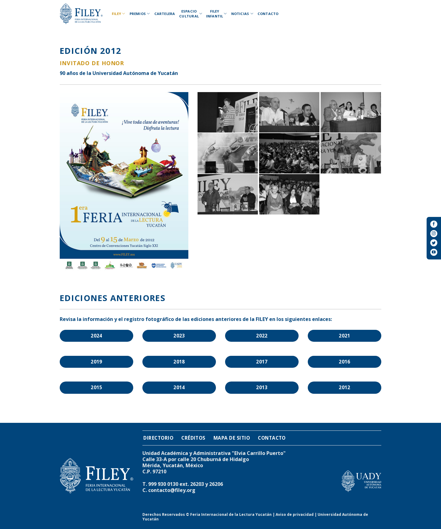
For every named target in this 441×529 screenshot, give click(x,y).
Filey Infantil (216, 13)
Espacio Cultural (190, 13)
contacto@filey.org (171, 490)
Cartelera (164, 13)
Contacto (268, 13)
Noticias (242, 14)
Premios (140, 14)
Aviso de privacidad (295, 514)
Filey (118, 14)
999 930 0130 (163, 484)
